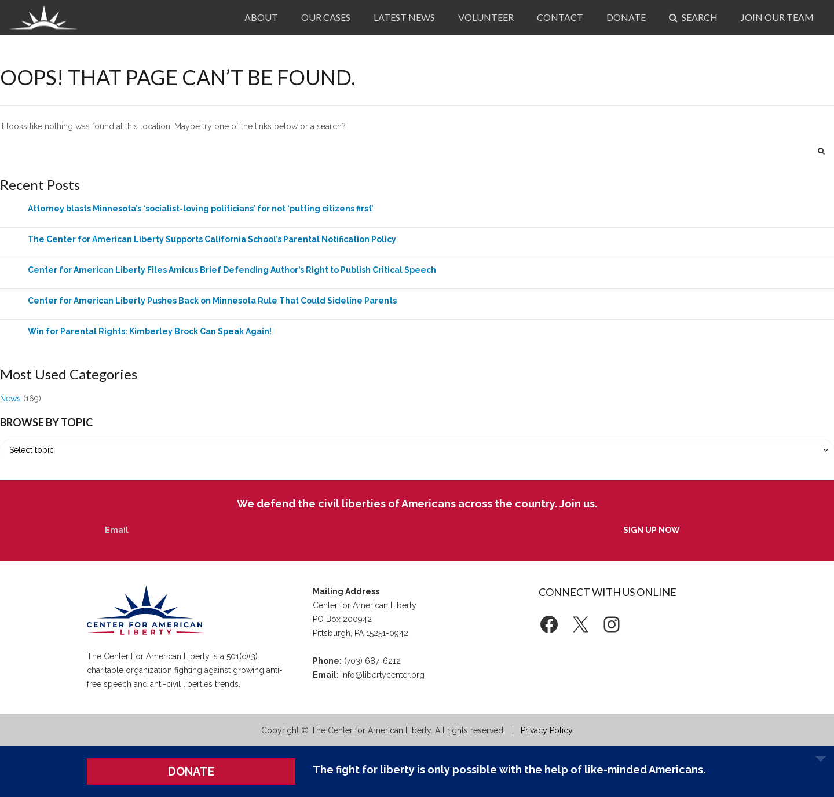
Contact (560, 17)
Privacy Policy (547, 730)
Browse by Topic (46, 422)
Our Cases (325, 17)
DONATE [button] (191, 771)
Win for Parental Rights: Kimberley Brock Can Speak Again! (150, 331)
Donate (626, 17)
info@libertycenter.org (383, 674)
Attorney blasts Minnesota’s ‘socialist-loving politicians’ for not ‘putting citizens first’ (201, 208)
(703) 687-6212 (372, 661)
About (261, 17)
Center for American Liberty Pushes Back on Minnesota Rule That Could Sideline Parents (212, 300)
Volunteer (486, 17)
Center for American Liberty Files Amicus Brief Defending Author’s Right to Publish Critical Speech (232, 270)
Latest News (404, 17)
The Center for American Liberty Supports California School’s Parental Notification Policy (212, 239)
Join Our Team (777, 17)
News (10, 398)
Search (693, 17)
